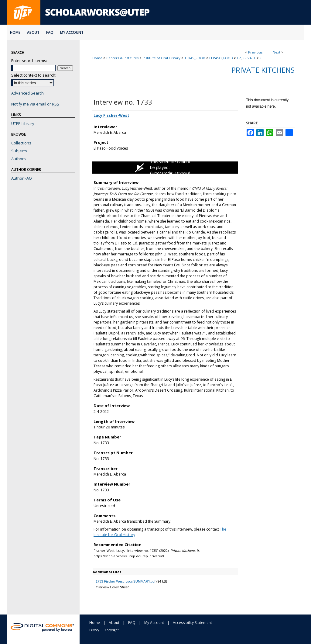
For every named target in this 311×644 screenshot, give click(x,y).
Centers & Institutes (122, 58)
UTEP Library (22, 123)
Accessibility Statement (192, 622)
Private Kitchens (263, 70)
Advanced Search (27, 93)
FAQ (131, 622)
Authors (18, 158)
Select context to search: (33, 75)
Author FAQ (21, 178)
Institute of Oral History (161, 58)
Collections (21, 143)
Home (97, 58)
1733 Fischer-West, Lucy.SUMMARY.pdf (126, 581)
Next (276, 52)
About (114, 622)
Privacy (94, 630)
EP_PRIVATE (246, 58)
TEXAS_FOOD (194, 58)
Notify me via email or (35, 104)
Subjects (19, 151)
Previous (255, 52)
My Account (154, 622)
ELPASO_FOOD (221, 58)
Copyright (112, 630)
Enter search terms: (29, 60)
